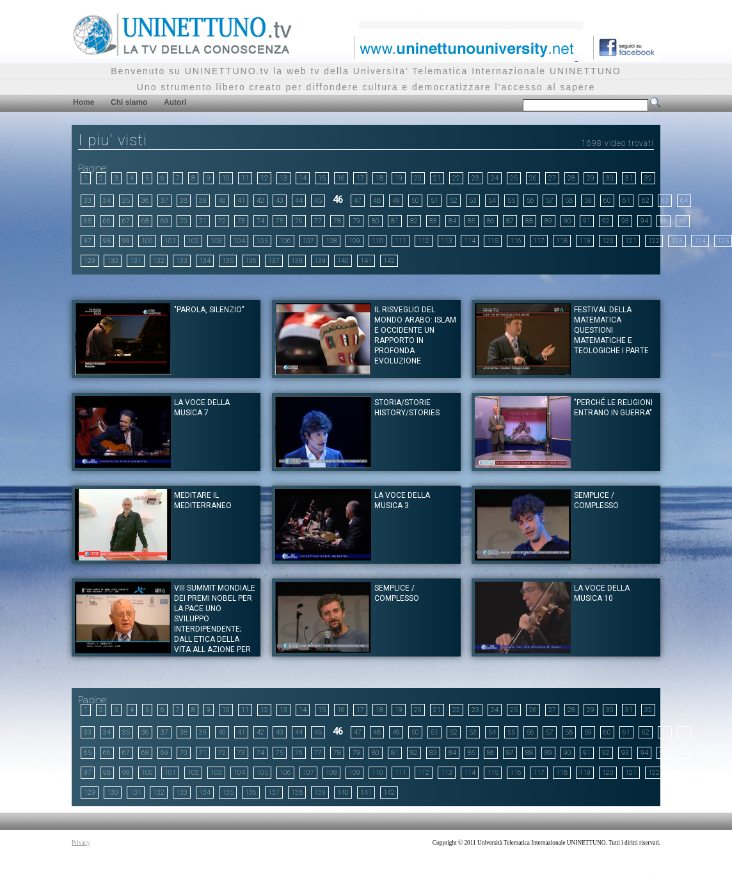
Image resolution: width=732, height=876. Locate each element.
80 (375, 221)
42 (260, 200)
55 (511, 200)
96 (683, 221)
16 (341, 178)
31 (629, 178)
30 (610, 178)
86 (491, 221)
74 (260, 221)
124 (700, 241)
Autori (175, 102)
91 (587, 221)
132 (158, 261)
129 (89, 261)
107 (308, 241)
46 (338, 199)
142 (389, 261)
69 (164, 221)
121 (631, 241)
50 (415, 200)
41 (241, 200)
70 (183, 221)
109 (354, 241)
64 (684, 200)
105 (262, 241)
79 (356, 221)
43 (279, 200)
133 (181, 261)
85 (471, 221)
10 (226, 178)
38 (183, 200)
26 (533, 178)
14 (302, 178)
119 (585, 241)
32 (648, 178)
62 (645, 200)
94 (644, 221)
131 (135, 261)
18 (379, 178)
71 (203, 221)
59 (588, 200)
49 (396, 200)
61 (626, 200)
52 (454, 200)
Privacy (81, 843)
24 (494, 178)
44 (299, 200)
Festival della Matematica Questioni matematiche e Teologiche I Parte (611, 330)
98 (107, 241)
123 (677, 241)
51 (434, 200)
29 (590, 178)
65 (88, 221)
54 (492, 200)
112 (423, 241)
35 (126, 200)
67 (126, 221)
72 (222, 221)
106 (285, 241)
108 (331, 241)
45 (318, 200)
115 (492, 241)
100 (147, 241)
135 (228, 261)
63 (665, 200)
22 (456, 178)
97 (88, 241)
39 (203, 200)
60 (607, 200)
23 (475, 178)
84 (452, 221)
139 (320, 261)
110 (377, 241)
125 (723, 241)
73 (241, 221)
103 (216, 241)
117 (539, 241)
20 (418, 178)
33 (88, 200)
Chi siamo (129, 102)
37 (164, 200)
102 (193, 241)
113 (446, 241)
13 (283, 178)
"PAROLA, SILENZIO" (209, 309)
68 (145, 221)
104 (239, 241)
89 (548, 221)
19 (398, 178)
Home (83, 102)
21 (437, 178)
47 (358, 200)
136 (251, 261)
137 (274, 261)
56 (530, 200)
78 (337, 221)
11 (245, 178)
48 (377, 200)
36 (145, 200)
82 (414, 221)
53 (473, 200)
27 (552, 178)
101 (170, 241)
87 (510, 221)
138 (297, 261)
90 (567, 221)
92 (606, 221)
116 (515, 241)
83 (433, 221)
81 (395, 221)
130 (112, 261)
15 (322, 178)
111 (400, 241)
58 (569, 200)
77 (318, 221)
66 (107, 221)
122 (654, 241)
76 (299, 221)
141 (366, 261)
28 (571, 178)
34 (107, 200)
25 (514, 178)
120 (608, 241)
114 (469, 241)
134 (205, 261)
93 (625, 221)
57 (549, 200)
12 (264, 178)
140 (343, 261)
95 (663, 221)
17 (360, 178)
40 (222, 200)
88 (529, 221)
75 (279, 221)
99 (126, 241)
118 (562, 241)
